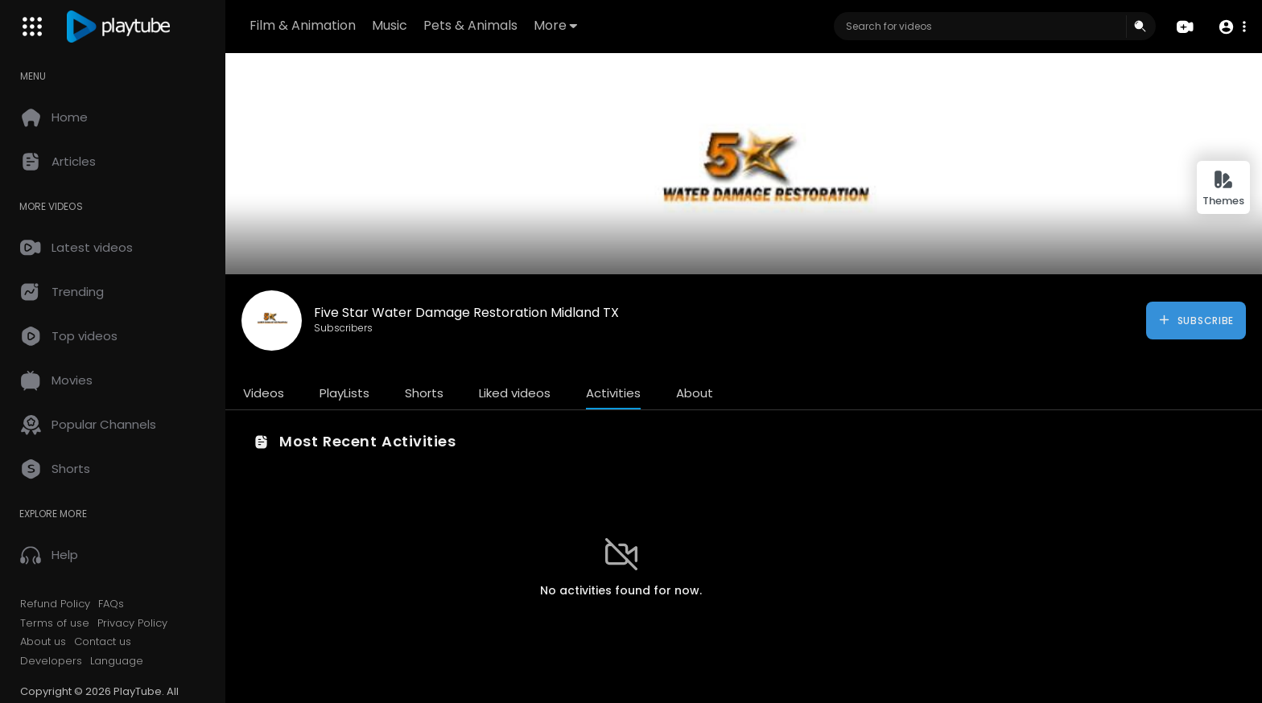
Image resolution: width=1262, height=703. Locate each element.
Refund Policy (55, 604)
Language (116, 661)
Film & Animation (303, 25)
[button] (1232, 27)
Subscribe (1195, 320)
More (555, 25)
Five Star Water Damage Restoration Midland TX (466, 312)
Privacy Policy (132, 623)
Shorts (424, 392)
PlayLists (344, 392)
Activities (613, 392)
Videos (263, 392)
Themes (1223, 188)
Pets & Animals (470, 25)
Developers (51, 661)
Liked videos (515, 392)
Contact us (102, 642)
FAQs (111, 604)
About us (43, 642)
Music (389, 25)
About (694, 392)
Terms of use (54, 623)
